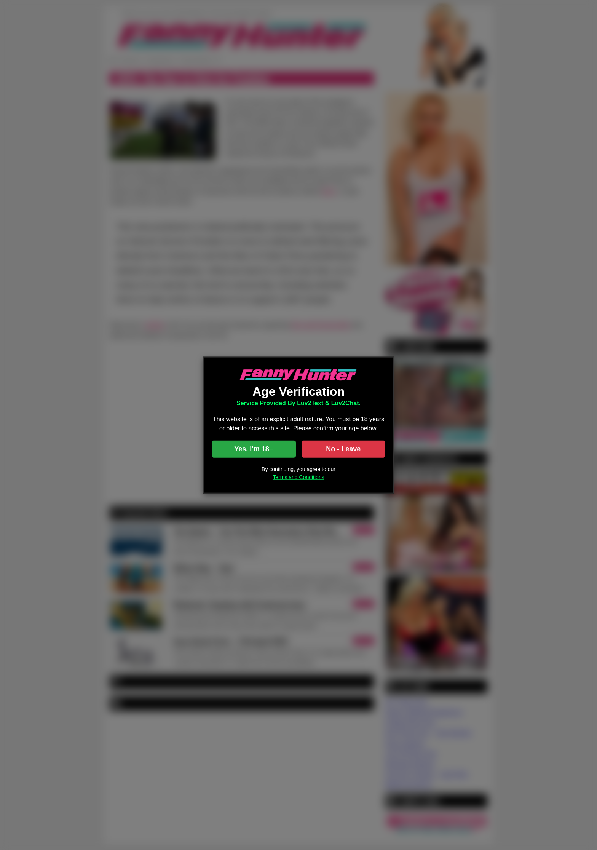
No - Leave (343, 448)
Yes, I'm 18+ (253, 448)
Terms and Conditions (298, 477)
